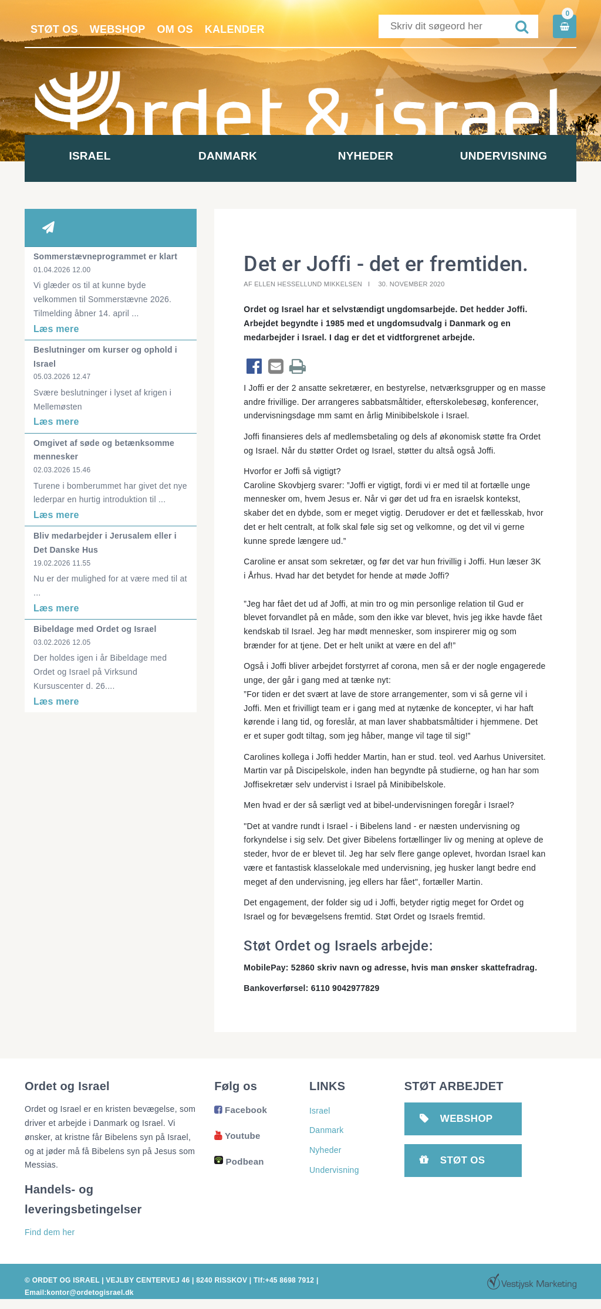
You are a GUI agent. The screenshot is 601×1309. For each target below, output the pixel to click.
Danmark (231, 156)
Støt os (54, 29)
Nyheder (369, 156)
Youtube (237, 1136)
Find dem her (50, 1232)
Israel (93, 156)
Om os (175, 29)
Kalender (235, 29)
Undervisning (507, 156)
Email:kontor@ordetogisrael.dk (79, 1292)
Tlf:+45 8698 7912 (284, 1280)
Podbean (239, 1161)
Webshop (118, 29)
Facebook (240, 1110)
